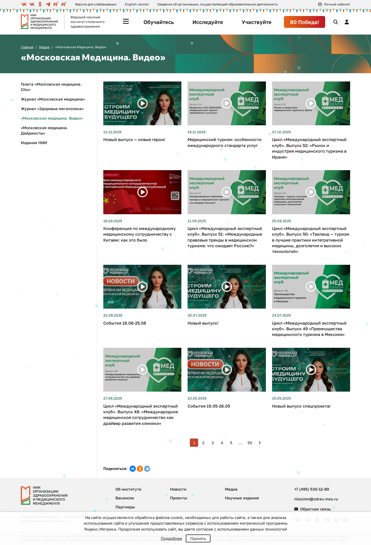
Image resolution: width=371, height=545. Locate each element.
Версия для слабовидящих (96, 4)
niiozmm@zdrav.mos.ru (316, 499)
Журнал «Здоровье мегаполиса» (52, 108)
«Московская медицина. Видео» (52, 118)
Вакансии (124, 498)
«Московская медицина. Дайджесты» (44, 130)
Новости (178, 489)
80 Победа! (304, 22)
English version (137, 4)
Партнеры (125, 507)
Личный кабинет (337, 4)
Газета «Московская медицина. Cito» (51, 87)
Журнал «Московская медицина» (53, 99)
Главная (27, 47)
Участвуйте (257, 22)
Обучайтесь (159, 22)
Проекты (178, 498)
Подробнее (171, 538)
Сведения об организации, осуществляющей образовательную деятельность (217, 4)
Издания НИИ (34, 142)
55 (250, 442)
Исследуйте (207, 22)
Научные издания (242, 498)
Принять (198, 538)
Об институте (128, 489)
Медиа (44, 47)
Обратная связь (312, 509)
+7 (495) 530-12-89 (311, 489)
